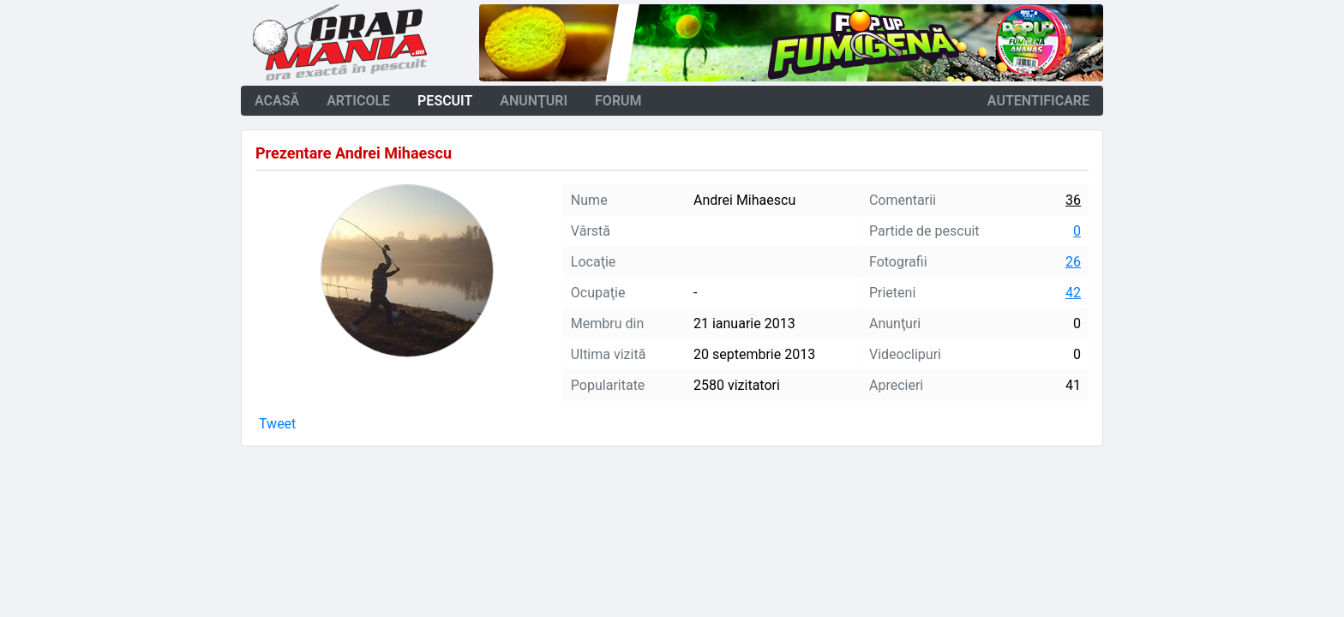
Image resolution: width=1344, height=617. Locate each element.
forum (618, 101)
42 (1073, 293)
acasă (277, 101)
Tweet (277, 424)
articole (358, 101)
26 (1073, 262)
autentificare (1038, 101)
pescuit (444, 101)
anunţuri (533, 101)
